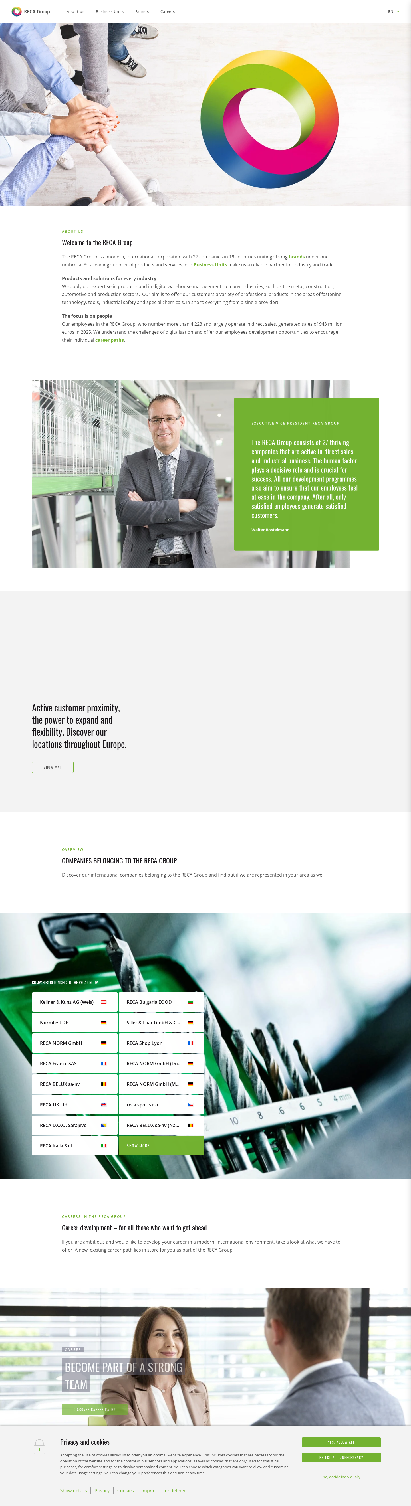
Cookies (125, 1490)
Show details (73, 1490)
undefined (175, 1490)
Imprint (149, 1490)
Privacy (102, 1490)
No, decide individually (341, 1476)
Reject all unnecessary (341, 1457)
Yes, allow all (341, 1442)
